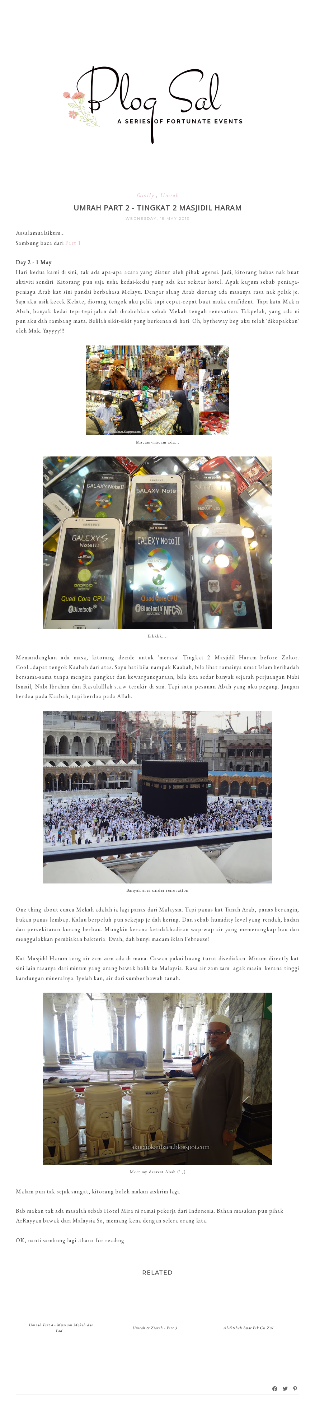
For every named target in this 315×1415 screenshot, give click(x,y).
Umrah (169, 195)
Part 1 (73, 243)
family (146, 195)
